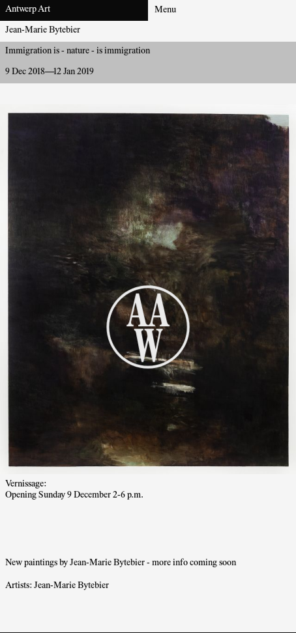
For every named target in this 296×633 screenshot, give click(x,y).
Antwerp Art (27, 9)
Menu (165, 10)
